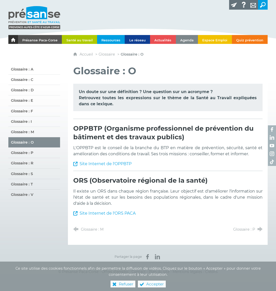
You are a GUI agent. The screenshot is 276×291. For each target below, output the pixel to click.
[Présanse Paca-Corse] (40, 39)
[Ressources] (111, 39)
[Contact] (253, 5)
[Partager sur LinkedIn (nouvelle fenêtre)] (157, 256)
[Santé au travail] (79, 39)
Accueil (87, 54)
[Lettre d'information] (234, 5)
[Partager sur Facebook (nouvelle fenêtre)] (147, 256)
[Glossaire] (243, 5)
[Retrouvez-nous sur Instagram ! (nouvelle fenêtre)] (272, 154)
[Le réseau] (137, 39)
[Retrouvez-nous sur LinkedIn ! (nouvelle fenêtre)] (272, 137)
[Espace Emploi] (215, 39)
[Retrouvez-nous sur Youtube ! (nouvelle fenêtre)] (272, 146)
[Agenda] (187, 39)
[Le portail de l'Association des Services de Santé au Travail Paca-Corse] (13, 39)
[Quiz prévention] (250, 39)
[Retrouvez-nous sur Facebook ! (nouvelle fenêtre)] (272, 129)
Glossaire (107, 54)
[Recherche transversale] (263, 5)
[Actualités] (163, 39)
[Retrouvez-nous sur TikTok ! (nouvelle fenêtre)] (272, 162)
